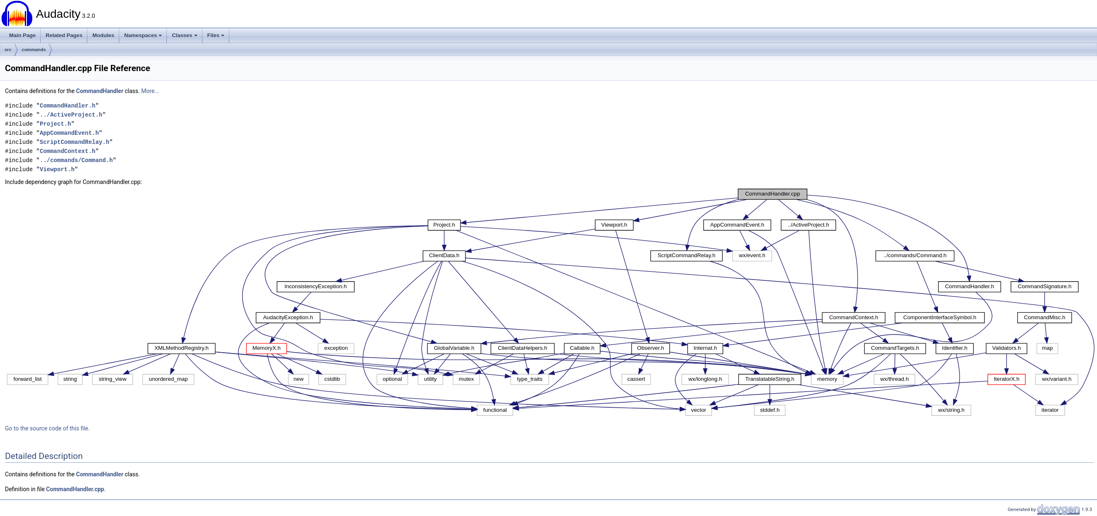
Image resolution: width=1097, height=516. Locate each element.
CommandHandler (99, 91)
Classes (184, 35)
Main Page (22, 35)
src (8, 49)
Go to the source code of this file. (47, 428)
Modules (103, 35)
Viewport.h (57, 169)
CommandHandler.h (67, 106)
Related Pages (64, 35)
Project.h (55, 124)
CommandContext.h (67, 151)
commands (34, 49)
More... (150, 91)
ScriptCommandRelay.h (74, 142)
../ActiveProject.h (71, 115)
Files (216, 35)
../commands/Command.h (76, 160)
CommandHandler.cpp (75, 489)
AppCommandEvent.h (69, 133)
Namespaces (143, 35)
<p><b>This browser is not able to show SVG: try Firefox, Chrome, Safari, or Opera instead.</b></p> (551, 302)
